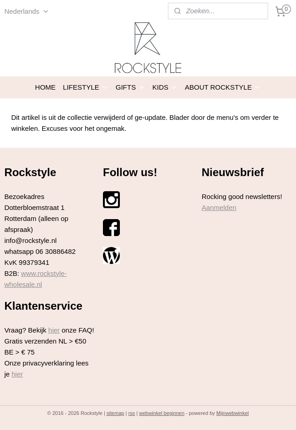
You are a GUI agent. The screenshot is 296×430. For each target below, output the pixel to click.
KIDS (165, 87)
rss (131, 413)
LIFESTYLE (85, 87)
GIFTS (130, 87)
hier (54, 330)
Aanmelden (219, 207)
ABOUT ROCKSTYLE (223, 87)
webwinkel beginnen (161, 413)
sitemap (115, 413)
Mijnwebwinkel (232, 413)
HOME (45, 87)
